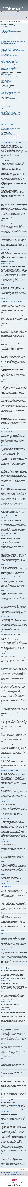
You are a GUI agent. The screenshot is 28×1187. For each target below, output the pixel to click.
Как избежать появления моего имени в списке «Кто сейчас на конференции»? (13, 42)
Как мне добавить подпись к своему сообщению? (10, 57)
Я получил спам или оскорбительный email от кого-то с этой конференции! (12, 102)
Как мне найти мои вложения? (6, 129)
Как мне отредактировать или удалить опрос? (9, 61)
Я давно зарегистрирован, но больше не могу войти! (11, 31)
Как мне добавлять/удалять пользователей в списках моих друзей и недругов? (14, 108)
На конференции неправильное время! (8, 43)
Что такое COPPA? (4, 26)
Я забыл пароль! (4, 32)
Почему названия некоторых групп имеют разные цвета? (11, 92)
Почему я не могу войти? (5, 30)
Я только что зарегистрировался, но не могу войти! (10, 29)
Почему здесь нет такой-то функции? (8, 134)
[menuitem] (3, 12)
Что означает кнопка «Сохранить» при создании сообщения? (12, 67)
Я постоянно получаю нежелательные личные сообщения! (12, 99)
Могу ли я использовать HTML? (7, 74)
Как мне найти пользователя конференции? (9, 115)
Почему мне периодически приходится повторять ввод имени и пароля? (13, 34)
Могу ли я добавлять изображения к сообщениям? (10, 76)
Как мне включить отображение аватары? (9, 48)
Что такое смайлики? (5, 75)
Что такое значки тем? (5, 82)
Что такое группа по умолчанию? (7, 93)
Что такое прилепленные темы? (7, 80)
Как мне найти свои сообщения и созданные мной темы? (12, 116)
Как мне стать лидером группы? (7, 91)
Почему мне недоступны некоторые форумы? (9, 62)
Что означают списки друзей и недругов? (8, 106)
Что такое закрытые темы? (6, 81)
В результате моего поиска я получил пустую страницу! (11, 114)
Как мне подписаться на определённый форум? (10, 123)
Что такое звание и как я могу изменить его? (9, 49)
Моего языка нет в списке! (6, 45)
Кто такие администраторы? (6, 86)
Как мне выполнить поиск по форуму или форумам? (11, 112)
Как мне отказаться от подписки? (7, 124)
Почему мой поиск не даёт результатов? (8, 113)
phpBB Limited (16, 1105)
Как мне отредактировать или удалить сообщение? (10, 56)
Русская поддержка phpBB (14, 1184)
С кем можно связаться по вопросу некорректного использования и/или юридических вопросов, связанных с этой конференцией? (14, 136)
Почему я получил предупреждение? (8, 64)
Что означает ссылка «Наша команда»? (8, 94)
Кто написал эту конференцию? (7, 133)
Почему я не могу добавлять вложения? (8, 63)
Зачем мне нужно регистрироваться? (8, 25)
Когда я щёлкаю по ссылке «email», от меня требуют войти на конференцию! (12, 51)
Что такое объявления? (5, 79)
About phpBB (21, 1109)
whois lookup (7, 1133)
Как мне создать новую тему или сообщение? (9, 55)
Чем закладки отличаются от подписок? (8, 120)
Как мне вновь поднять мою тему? (7, 69)
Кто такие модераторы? (5, 87)
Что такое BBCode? (4, 73)
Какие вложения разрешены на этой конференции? (10, 128)
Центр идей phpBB (16, 1118)
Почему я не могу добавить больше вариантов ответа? (11, 60)
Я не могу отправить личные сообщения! (8, 98)
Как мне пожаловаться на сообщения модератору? (10, 65)
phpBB (14, 363)
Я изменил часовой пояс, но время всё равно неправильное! (12, 44)
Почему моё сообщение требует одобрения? (9, 68)
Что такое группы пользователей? (7, 88)
